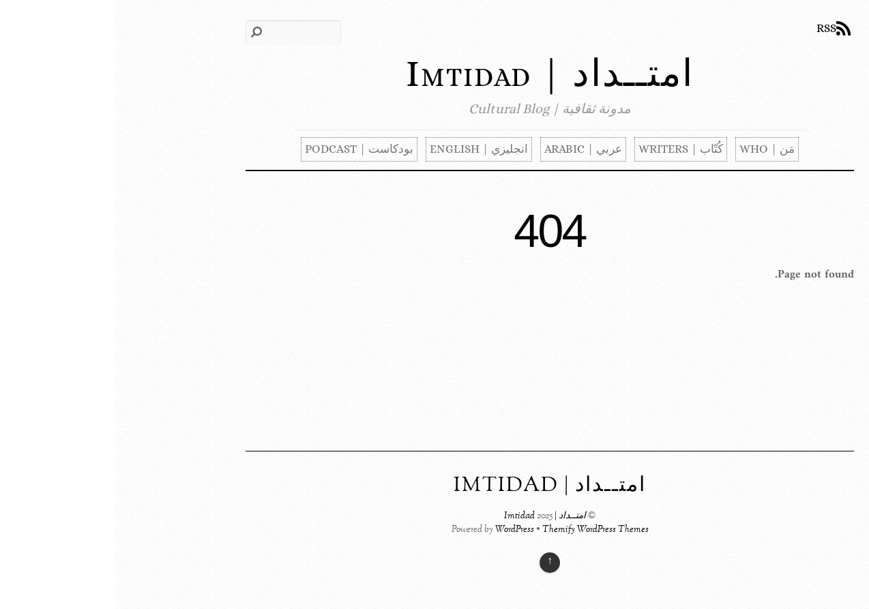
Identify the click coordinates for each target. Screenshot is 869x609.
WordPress (399, 530)
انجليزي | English (363, 149)
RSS (711, 28)
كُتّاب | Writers (565, 149)
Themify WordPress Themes (480, 530)
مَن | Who (651, 149)
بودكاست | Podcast (244, 149)
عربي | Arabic (468, 149)
